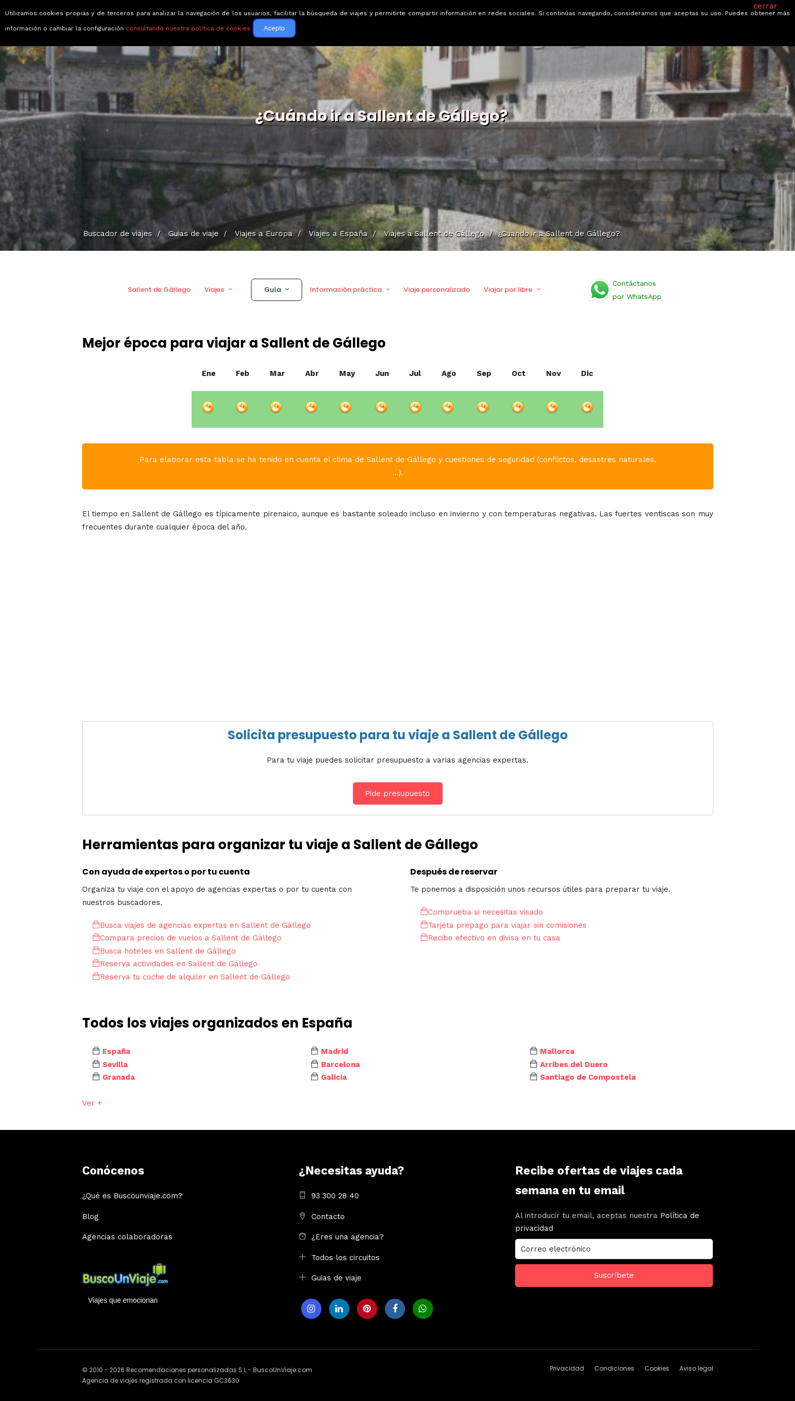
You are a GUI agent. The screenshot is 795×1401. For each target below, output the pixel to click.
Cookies (656, 1368)
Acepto (274, 28)
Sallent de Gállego (159, 289)
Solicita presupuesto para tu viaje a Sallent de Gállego (398, 735)
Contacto (328, 1216)
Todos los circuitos (345, 1257)
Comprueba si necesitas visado (481, 912)
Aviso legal (696, 1368)
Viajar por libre (508, 289)
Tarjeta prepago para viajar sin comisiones (503, 925)
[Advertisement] (386, 625)
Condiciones (614, 1368)
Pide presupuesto (397, 793)
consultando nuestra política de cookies (188, 28)
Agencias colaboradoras (127, 1236)
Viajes (214, 289)
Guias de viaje (336, 1277)
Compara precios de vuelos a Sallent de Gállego (186, 937)
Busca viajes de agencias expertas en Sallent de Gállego (201, 925)
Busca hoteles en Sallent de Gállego (164, 951)
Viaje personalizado (437, 289)
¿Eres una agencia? (347, 1236)
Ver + (92, 1103)
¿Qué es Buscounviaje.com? (132, 1195)
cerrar (765, 6)
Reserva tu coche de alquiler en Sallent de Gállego (191, 976)
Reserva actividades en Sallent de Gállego (175, 963)
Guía (272, 289)
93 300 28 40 (335, 1195)
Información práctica (346, 289)
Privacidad (567, 1368)
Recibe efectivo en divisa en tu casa (490, 937)
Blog (90, 1216)
